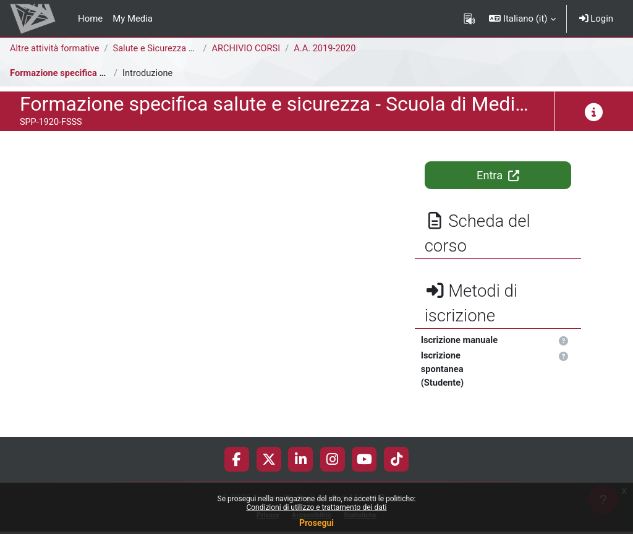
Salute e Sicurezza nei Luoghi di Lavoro (193, 48)
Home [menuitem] (90, 18)
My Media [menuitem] (133, 18)
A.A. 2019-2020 (328, 48)
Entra (498, 175)
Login (596, 18)
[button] (522, 18)
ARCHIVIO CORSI (248, 48)
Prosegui (316, 523)
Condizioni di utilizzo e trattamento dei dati (316, 507)
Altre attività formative (55, 48)
